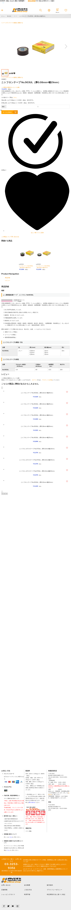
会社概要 (27, 885)
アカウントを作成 (47, 380)
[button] (40, 10)
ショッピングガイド (8, 894)
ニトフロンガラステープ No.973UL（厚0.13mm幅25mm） (37, 471)
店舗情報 (4, 890)
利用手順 (27, 894)
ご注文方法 (28, 890)
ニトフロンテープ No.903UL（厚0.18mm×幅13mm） (37, 415)
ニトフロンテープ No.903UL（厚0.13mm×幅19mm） (37, 393)
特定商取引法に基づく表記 (56, 894)
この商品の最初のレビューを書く (10, 87)
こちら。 (15, 97)
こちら (10, 837)
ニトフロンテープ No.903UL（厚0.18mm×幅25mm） (37, 437)
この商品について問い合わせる (10, 236)
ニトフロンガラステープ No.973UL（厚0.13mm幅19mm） (37, 460)
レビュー (7, 280)
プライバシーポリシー (54, 890)
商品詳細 (7, 277)
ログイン (34, 380)
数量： (4, 106)
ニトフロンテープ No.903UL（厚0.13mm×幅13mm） (37, 482)
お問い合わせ (6, 885)
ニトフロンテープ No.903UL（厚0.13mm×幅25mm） (37, 404)
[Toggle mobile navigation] (2, 10)
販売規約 (50, 885)
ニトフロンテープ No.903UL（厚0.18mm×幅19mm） (37, 426)
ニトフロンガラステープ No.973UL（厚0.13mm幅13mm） (37, 449)
